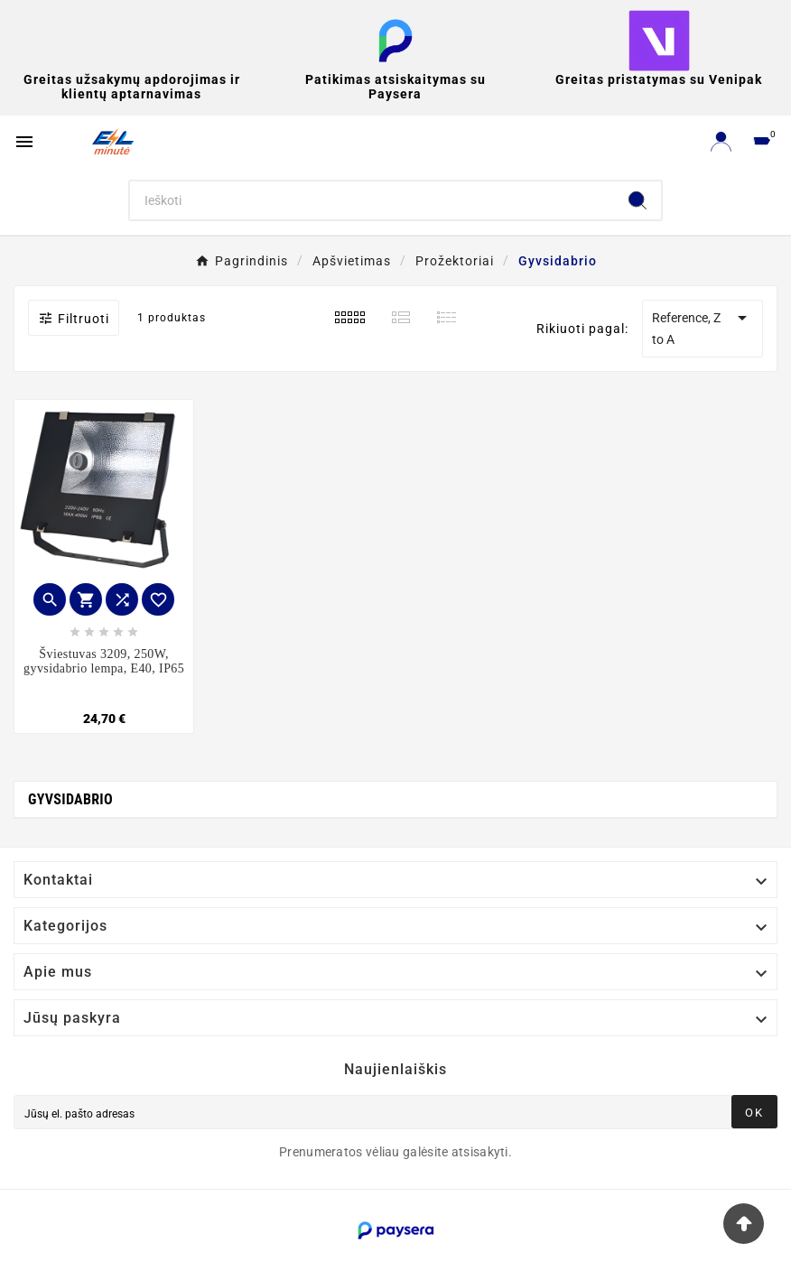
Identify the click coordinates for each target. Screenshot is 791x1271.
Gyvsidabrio (70, 799)
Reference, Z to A (702, 327)
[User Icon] (721, 141)
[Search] (372, 200)
